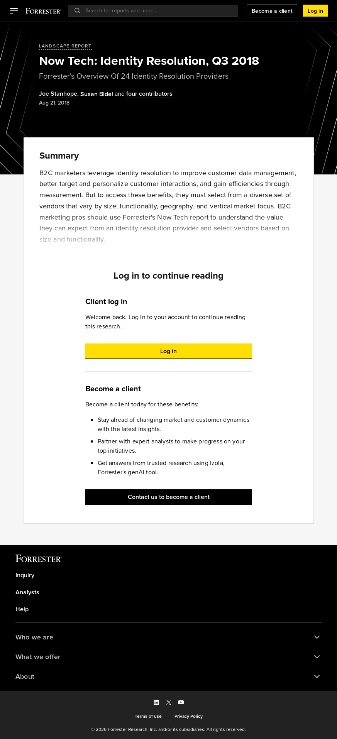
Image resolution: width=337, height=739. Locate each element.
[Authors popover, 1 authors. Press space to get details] (96, 94)
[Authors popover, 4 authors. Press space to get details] (143, 94)
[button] (14, 10)
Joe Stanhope (58, 94)
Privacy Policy (188, 716)
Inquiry (24, 575)
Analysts (27, 592)
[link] (168, 575)
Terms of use (148, 716)
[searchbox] (157, 11)
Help (22, 609)
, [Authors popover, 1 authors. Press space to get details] (59, 94)
